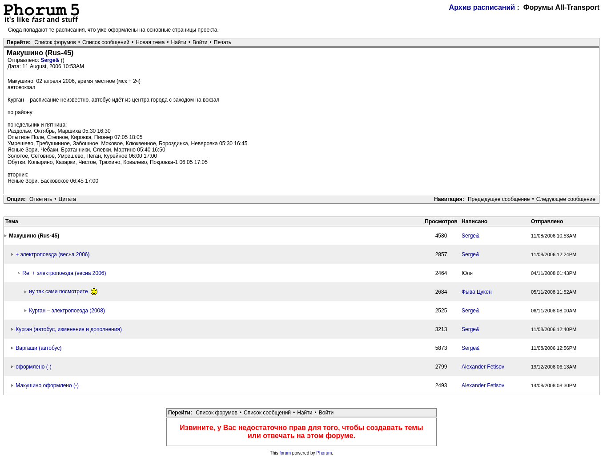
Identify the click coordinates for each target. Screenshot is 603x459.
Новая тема (150, 42)
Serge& (50, 60)
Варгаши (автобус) (38, 348)
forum (285, 453)
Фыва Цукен (477, 292)
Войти (200, 42)
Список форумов (55, 42)
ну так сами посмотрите (63, 291)
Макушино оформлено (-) (47, 385)
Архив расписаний (482, 7)
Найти (178, 42)
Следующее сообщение (565, 199)
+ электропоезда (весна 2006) (52, 254)
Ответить (40, 199)
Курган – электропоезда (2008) (67, 310)
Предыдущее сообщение (499, 199)
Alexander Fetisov (483, 367)
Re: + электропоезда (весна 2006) (64, 273)
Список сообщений (105, 42)
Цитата (67, 199)
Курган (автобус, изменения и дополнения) (69, 329)
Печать (222, 42)
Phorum (324, 453)
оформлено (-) (33, 367)
